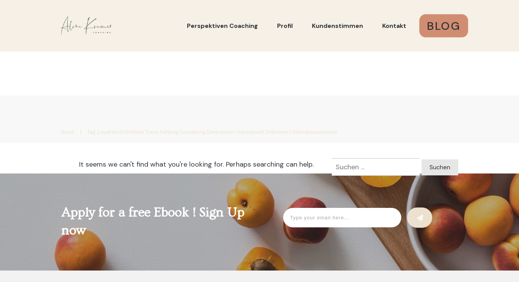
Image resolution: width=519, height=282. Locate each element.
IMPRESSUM (231, 240)
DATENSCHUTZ (283, 240)
